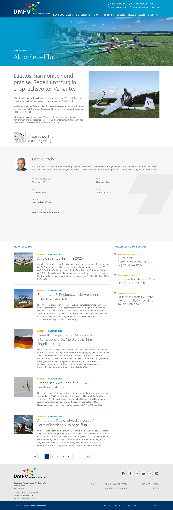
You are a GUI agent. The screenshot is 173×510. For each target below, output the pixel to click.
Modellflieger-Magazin (116, 488)
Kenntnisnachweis (139, 4)
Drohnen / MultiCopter (116, 484)
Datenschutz (118, 505)
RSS (123, 473)
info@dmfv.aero (26, 495)
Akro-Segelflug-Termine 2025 (60, 258)
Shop (151, 14)
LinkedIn (150, 473)
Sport (97, 14)
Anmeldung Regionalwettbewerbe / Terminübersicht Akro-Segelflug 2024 (66, 422)
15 (81, 456)
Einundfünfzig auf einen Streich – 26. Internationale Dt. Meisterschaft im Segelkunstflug (65, 339)
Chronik (156, 505)
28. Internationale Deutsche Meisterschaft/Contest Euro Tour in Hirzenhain (135, 300)
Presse (107, 505)
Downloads (144, 505)
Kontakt (153, 4)
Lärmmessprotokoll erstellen (145, 7)
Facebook (130, 473)
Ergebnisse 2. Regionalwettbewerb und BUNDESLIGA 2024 (68, 296)
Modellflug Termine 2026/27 (129, 246)
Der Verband (83, 14)
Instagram (137, 473)
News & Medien (136, 14)
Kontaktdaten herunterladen (45, 212)
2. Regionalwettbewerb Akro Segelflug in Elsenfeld (136, 280)
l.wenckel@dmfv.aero (42, 202)
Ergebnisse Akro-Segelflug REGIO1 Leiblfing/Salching (64, 385)
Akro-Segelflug (23, 246)
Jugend (121, 14)
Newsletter (156, 473)
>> (88, 456)
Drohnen (109, 14)
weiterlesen (152, 169)
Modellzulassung (119, 7)
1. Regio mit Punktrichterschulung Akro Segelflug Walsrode (135, 261)
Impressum (131, 505)
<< (35, 456)
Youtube (143, 473)
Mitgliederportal (118, 4)
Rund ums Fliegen (63, 14)
